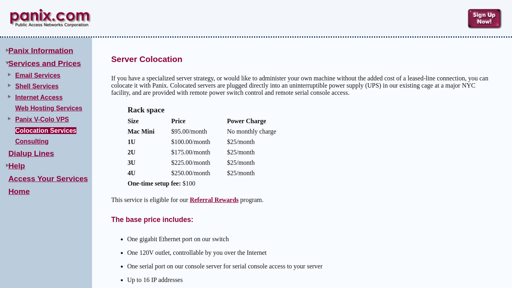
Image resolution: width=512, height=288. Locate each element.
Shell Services (37, 86)
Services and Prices (44, 63)
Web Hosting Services (48, 108)
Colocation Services (45, 130)
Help (16, 166)
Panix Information (40, 50)
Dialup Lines (31, 153)
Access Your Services (48, 178)
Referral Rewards (214, 199)
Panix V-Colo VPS (42, 119)
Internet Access (39, 97)
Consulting (32, 141)
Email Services (37, 75)
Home (19, 191)
